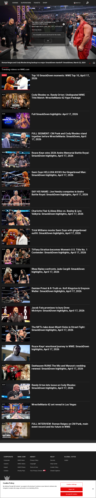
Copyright (33, 463)
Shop (45, 3)
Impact (6, 467)
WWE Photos (21, 467)
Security (52, 460)
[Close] (93, 489)
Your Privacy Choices (36, 470)
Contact (6, 470)
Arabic (66, 460)
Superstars (26, 3)
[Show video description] (90, 63)
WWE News (21, 460)
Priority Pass (21, 470)
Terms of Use (34, 467)
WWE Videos (21, 463)
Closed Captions (55, 470)
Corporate (7, 460)
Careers (6, 463)
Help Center (53, 463)
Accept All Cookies (71, 494)
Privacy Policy (34, 460)
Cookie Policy (54, 467)
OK (48, 40)
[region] (48, 489)
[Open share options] (94, 63)
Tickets (37, 3)
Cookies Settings (71, 484)
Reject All (71, 489)
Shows (15, 3)
